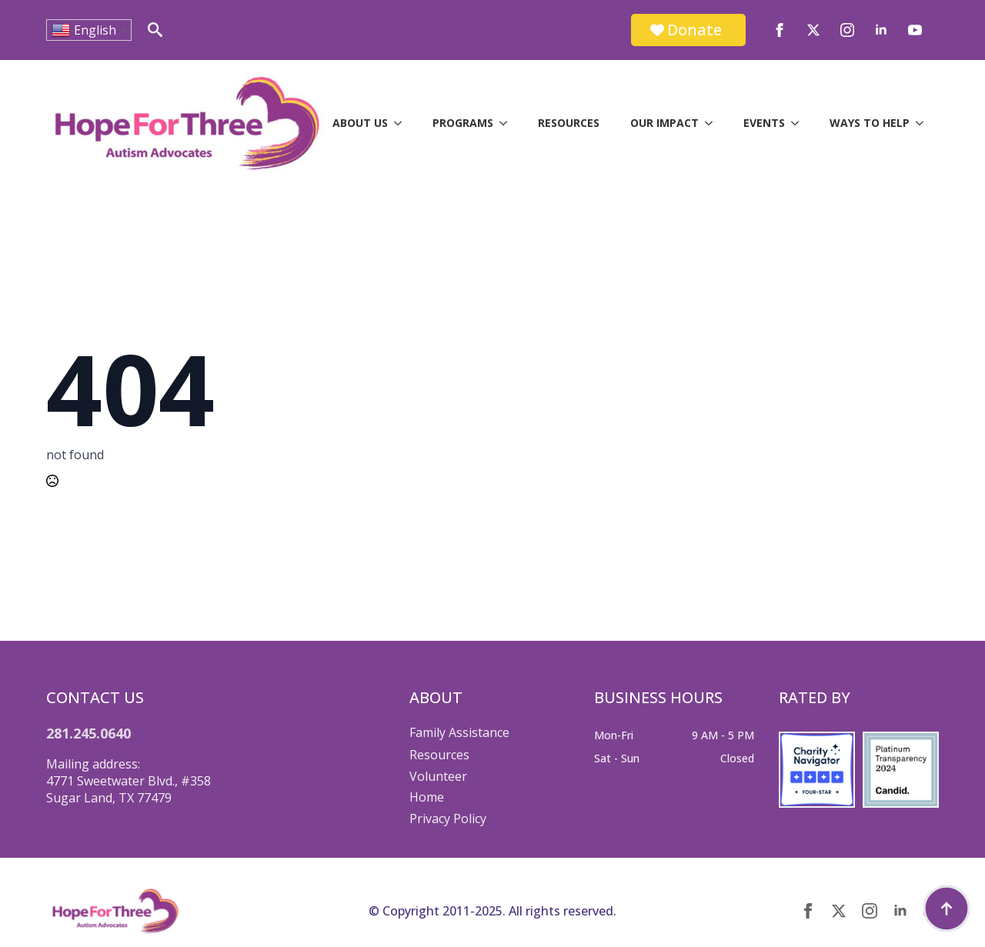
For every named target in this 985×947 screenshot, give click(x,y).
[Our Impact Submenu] (713, 123)
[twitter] (813, 30)
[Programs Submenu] (508, 123)
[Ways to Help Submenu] (924, 123)
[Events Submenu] (799, 123)
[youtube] (915, 30)
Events (764, 122)
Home (426, 797)
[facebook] (779, 30)
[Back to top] (946, 908)
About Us (360, 122)
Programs (462, 122)
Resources (568, 122)
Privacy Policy (447, 818)
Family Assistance (459, 732)
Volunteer (438, 776)
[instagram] (847, 30)
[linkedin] (881, 30)
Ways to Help (870, 122)
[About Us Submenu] (402, 123)
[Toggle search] (155, 30)
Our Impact (664, 122)
